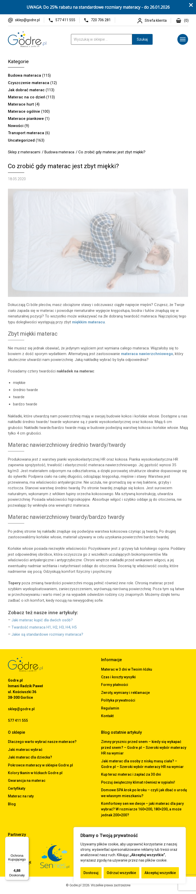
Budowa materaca (24, 75)
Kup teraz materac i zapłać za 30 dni (131, 774)
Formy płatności (114, 685)
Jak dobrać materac (26, 90)
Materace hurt (21, 104)
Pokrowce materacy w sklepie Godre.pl (40, 765)
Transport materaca (26, 133)
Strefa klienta (156, 20)
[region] (130, 855)
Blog (12, 804)
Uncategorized (21, 140)
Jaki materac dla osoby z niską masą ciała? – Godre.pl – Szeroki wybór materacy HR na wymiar (142, 764)
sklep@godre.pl (27, 20)
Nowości (15, 125)
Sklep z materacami (24, 152)
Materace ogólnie (24, 111)
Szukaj (142, 39)
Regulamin (110, 708)
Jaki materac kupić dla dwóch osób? (42, 621)
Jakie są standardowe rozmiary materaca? (47, 636)
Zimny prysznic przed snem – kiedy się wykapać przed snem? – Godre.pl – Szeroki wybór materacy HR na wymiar (143, 747)
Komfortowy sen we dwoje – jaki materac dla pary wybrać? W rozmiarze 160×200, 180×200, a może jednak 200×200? (142, 809)
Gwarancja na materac (26, 780)
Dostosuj (91, 873)
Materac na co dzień (26, 97)
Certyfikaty (16, 788)
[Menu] (182, 39)
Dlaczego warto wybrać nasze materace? (42, 742)
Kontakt (107, 716)
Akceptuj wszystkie (160, 873)
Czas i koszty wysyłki (118, 677)
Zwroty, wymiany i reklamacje (125, 693)
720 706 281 (101, 20)
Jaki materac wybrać (25, 750)
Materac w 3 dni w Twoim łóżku (126, 669)
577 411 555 (65, 20)
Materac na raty (21, 796)
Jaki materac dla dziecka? (30, 757)
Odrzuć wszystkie (121, 873)
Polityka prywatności (118, 700)
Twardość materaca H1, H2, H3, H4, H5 (44, 628)
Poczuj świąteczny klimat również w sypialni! (138, 782)
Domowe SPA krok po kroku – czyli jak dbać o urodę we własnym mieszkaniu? (144, 793)
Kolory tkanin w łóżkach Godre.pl (35, 773)
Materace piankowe (26, 118)
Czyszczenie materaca (28, 83)
